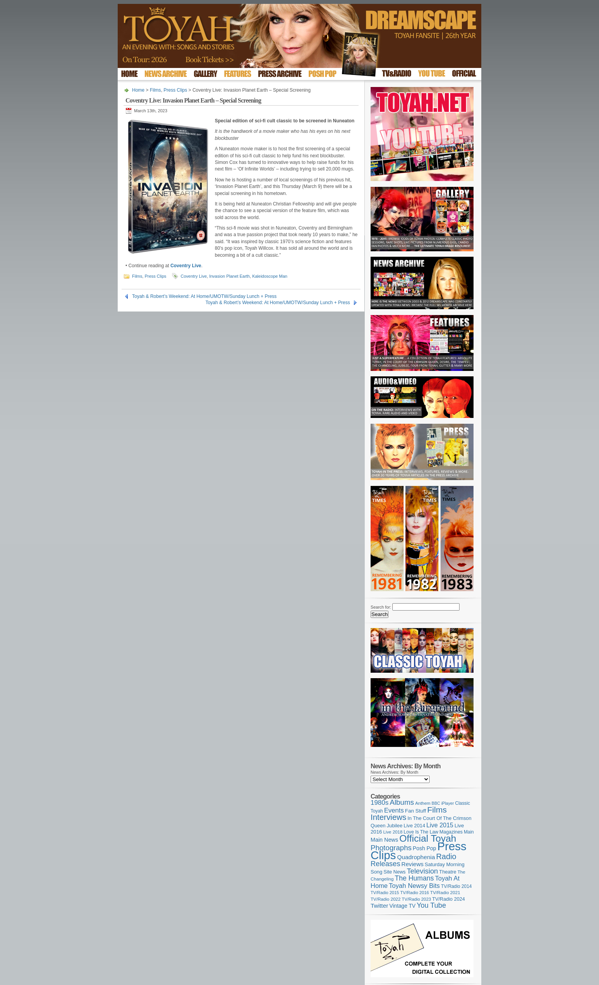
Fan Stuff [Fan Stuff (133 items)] (415, 811)
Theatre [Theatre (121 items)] (447, 872)
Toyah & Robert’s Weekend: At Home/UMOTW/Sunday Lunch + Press (204, 296)
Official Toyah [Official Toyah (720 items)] (427, 838)
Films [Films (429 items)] (437, 809)
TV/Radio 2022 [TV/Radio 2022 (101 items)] (385, 899)
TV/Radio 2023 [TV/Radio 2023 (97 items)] (416, 899)
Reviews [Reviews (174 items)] (412, 864)
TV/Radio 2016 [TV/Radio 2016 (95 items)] (414, 892)
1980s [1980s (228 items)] (379, 802)
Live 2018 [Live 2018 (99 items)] (393, 832)
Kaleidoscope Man (269, 276)
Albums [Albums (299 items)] (402, 802)
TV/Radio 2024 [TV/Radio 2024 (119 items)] (448, 899)
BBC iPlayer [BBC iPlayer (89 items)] (443, 803)
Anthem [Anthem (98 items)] (422, 803)
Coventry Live (194, 276)
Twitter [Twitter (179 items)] (379, 905)
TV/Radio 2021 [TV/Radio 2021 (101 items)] (445, 892)
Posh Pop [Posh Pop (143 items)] (424, 848)
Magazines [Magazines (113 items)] (451, 832)
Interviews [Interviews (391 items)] (388, 817)
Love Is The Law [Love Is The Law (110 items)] (421, 832)
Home (138, 90)
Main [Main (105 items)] (469, 832)
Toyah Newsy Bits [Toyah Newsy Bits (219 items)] (414, 885)
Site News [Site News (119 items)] (394, 872)
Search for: (381, 607)
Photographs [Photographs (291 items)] (391, 848)
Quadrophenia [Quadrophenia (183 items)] (416, 857)
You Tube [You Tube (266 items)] (431, 905)
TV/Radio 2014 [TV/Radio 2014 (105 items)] (456, 886)
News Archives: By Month (394, 772)
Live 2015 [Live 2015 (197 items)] (440, 824)
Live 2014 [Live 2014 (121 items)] (414, 825)
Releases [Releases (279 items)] (385, 864)
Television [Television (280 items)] (422, 871)
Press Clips (175, 90)
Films (155, 90)
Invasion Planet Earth (229, 276)
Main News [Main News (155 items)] (384, 840)
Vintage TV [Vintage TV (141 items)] (402, 906)
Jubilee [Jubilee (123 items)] (394, 825)
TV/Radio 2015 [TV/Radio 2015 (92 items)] (385, 892)
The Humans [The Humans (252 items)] (414, 878)
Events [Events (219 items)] (394, 810)
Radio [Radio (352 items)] (446, 856)
